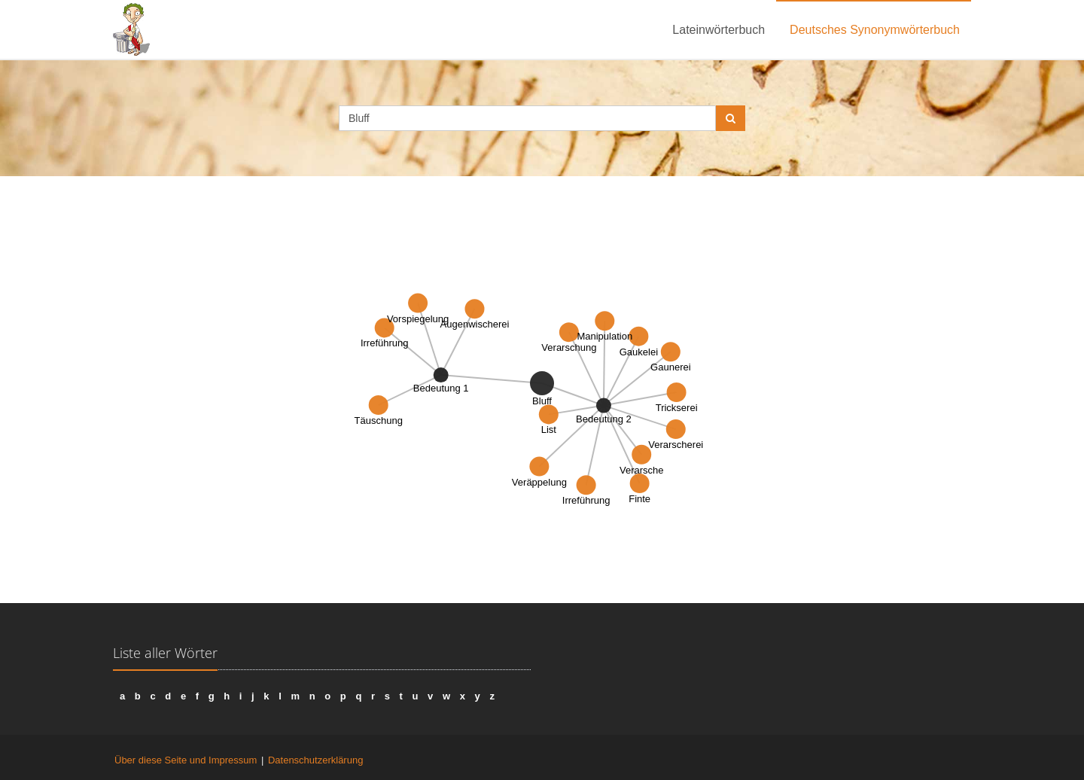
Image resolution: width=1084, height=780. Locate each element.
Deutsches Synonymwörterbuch (875, 29)
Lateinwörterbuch (718, 29)
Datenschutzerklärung (315, 760)
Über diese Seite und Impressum (185, 760)
